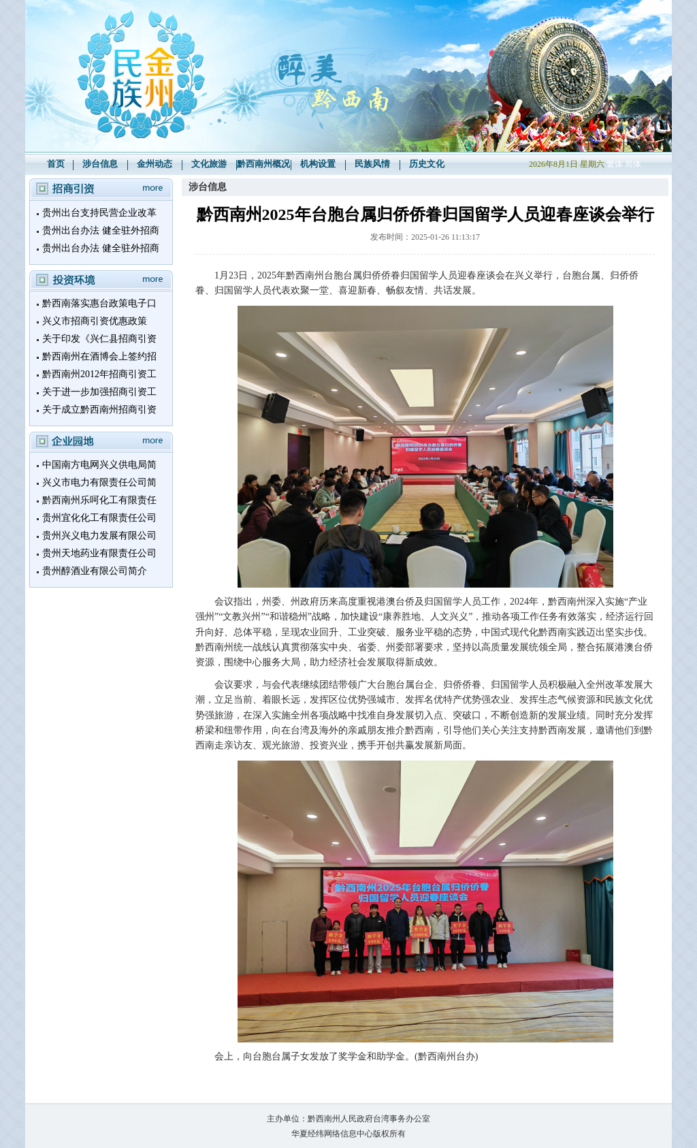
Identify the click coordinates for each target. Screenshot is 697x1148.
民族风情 (372, 164)
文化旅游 (209, 164)
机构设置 (318, 164)
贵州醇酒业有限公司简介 (94, 571)
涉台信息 (100, 164)
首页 (56, 164)
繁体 (614, 164)
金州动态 (154, 164)
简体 (633, 164)
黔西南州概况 (263, 164)
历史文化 (426, 164)
